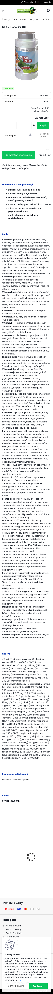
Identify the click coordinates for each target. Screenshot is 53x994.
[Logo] (26, 10)
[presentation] (4, 852)
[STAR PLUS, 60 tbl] (26, 55)
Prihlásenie (28, 2)
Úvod (4, 19)
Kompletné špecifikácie (19, 155)
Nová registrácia (44, 2)
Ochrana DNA (42, 19)
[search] (48, 10)
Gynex (7, 857)
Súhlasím (38, 986)
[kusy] (24, 125)
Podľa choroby (19, 19)
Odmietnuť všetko (17, 986)
